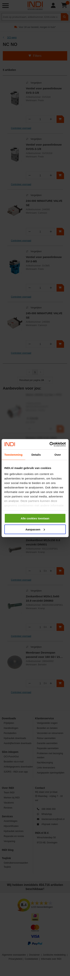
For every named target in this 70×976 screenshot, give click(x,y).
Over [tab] (58, 454)
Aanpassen (35, 529)
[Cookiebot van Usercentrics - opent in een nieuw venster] (50, 444)
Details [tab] (36, 454)
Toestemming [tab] (13, 454)
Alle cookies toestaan (35, 518)
